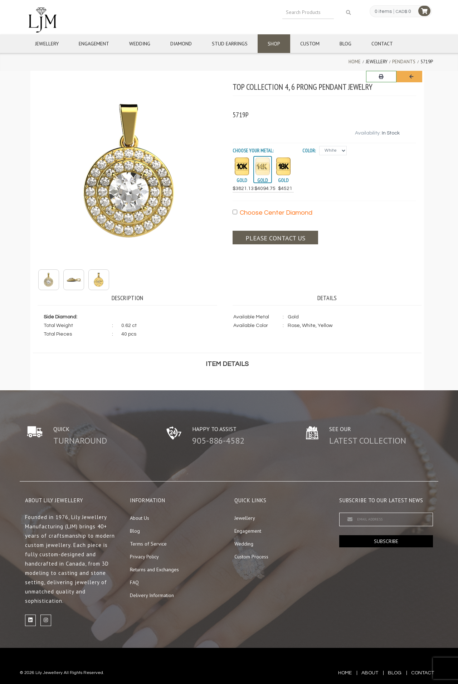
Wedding (139, 43)
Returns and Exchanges (154, 569)
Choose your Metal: (253, 150)
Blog (345, 43)
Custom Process (251, 556)
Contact (382, 43)
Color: (309, 150)
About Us (139, 518)
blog (394, 673)
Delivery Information (152, 595)
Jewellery (47, 43)
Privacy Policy (144, 556)
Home (355, 62)
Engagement (94, 43)
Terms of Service (148, 544)
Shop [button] (274, 43)
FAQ (134, 582)
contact (422, 673)
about (369, 673)
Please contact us (275, 238)
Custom (310, 43)
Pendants (403, 62)
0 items (383, 11)
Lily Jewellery (49, 672)
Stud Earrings (230, 43)
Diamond (181, 43)
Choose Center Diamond (272, 212)
